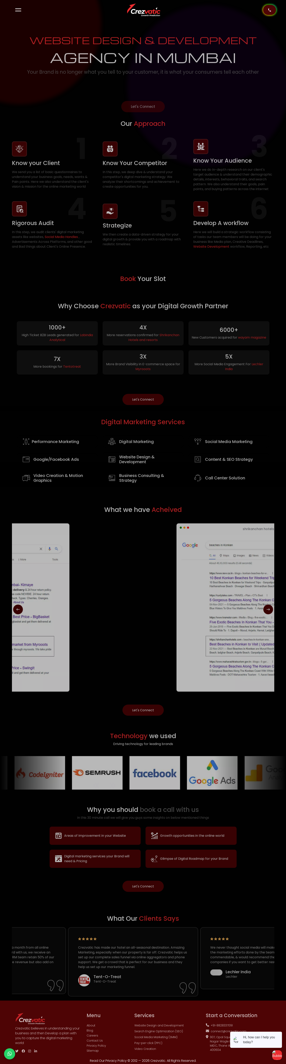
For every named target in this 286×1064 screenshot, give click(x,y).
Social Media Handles (62, 241)
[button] (18, 10)
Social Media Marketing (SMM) (156, 1042)
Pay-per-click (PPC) (148, 1048)
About (91, 1030)
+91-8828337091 (219, 1030)
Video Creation (145, 1054)
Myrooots (143, 376)
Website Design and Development (159, 1030)
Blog (90, 1035)
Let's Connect (143, 116)
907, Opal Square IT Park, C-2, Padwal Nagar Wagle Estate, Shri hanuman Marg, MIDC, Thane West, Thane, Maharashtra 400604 (237, 1048)
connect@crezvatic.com (226, 1036)
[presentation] (18, 614)
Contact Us (95, 1045)
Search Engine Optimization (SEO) (158, 1036)
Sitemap (93, 1055)
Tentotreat (72, 374)
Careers (92, 1040)
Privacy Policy (96, 1050)
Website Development (211, 251)
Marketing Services (143, 426)
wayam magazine (252, 345)
